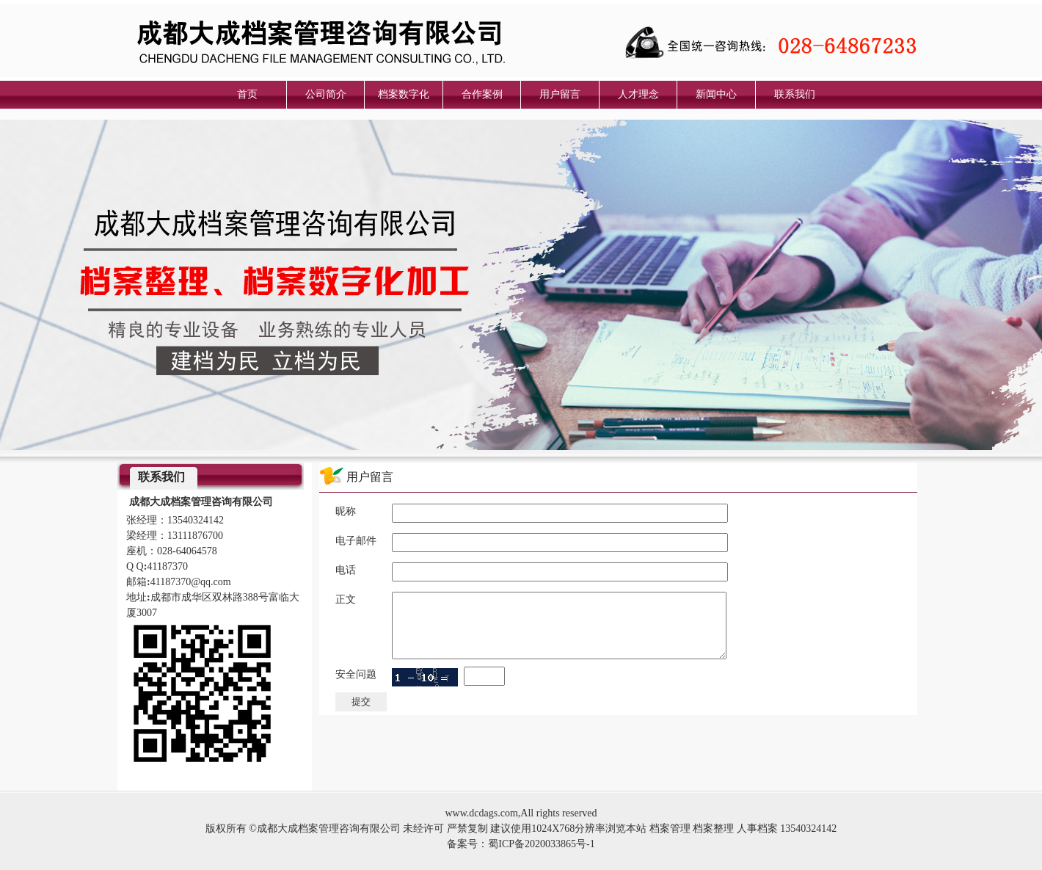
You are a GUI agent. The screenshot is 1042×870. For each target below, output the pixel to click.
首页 (247, 94)
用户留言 (559, 94)
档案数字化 (403, 94)
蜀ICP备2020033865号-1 (541, 843)
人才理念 (638, 94)
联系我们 (794, 94)
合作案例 (482, 94)
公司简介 (325, 94)
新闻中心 (716, 94)
